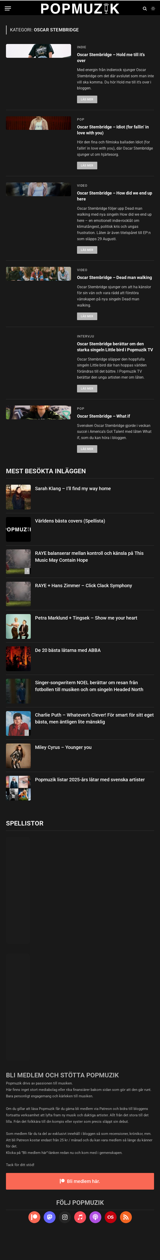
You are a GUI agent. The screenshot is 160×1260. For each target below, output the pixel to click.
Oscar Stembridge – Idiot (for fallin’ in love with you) (110, 132)
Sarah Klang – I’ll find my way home (73, 511)
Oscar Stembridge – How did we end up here (113, 200)
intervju (85, 349)
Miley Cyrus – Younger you (63, 770)
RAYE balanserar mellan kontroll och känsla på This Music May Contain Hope (89, 579)
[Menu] (8, 8)
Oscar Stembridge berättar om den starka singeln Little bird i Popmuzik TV (111, 364)
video (82, 189)
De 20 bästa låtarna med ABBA (68, 673)
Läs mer (87, 101)
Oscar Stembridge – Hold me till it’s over (113, 58)
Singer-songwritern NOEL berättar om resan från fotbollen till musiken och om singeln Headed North (89, 708)
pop (80, 121)
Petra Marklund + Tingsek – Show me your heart (86, 640)
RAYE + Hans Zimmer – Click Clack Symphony (83, 608)
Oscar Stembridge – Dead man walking (111, 287)
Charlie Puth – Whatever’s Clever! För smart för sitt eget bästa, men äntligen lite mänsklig (94, 741)
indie (81, 47)
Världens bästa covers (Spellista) (70, 543)
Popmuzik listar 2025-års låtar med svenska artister (90, 802)
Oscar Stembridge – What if (108, 438)
